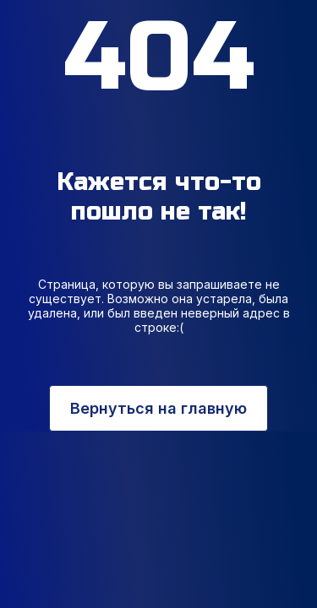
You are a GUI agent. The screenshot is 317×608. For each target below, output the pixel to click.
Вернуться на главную (158, 408)
